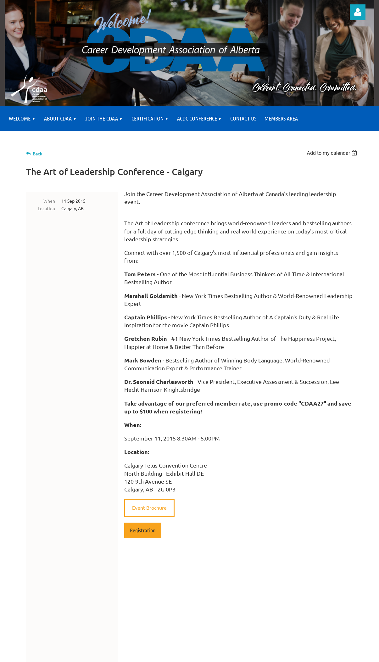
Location (46, 208)
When (49, 201)
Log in (357, 12)
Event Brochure (149, 507)
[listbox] (333, 153)
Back (37, 154)
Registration (143, 530)
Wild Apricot (299, 654)
